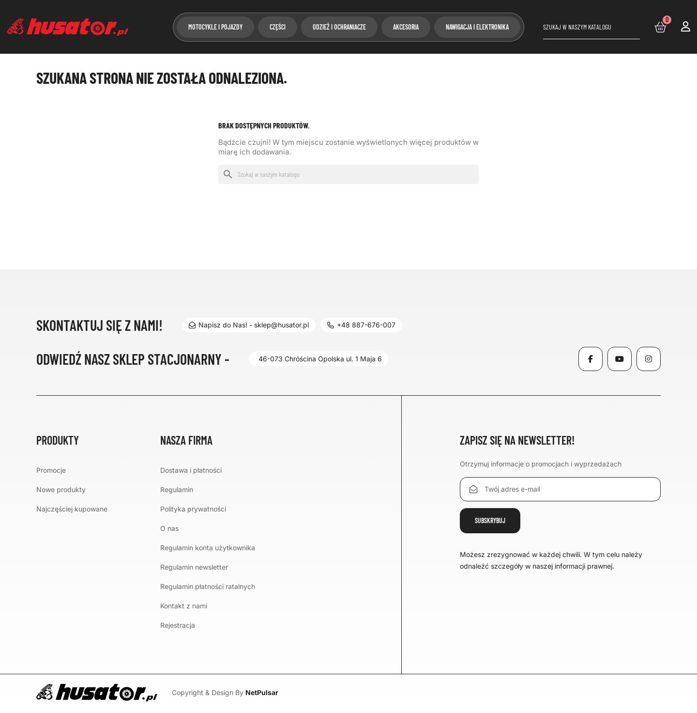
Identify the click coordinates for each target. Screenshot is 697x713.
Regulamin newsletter (194, 567)
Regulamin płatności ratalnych (207, 586)
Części (278, 27)
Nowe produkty (61, 489)
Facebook (590, 359)
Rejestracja (177, 625)
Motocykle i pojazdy (215, 27)
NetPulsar (261, 692)
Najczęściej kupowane (71, 509)
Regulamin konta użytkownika (207, 547)
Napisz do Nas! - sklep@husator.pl (249, 325)
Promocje (51, 470)
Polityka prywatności (193, 509)
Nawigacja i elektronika (477, 27)
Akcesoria (406, 27)
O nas (169, 528)
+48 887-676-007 (363, 325)
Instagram (648, 359)
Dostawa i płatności (191, 470)
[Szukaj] (591, 27)
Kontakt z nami (183, 606)
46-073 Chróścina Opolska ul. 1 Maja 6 (320, 359)
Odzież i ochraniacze (339, 27)
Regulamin (176, 489)
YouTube (619, 359)
